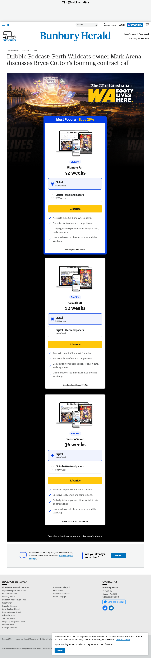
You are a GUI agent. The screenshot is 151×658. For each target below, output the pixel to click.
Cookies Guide (123, 639)
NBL (36, 50)
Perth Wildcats (13, 50)
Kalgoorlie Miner (8, 615)
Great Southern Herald (10, 609)
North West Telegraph (61, 587)
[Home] (8, 25)
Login (122, 25)
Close (60, 650)
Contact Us (7, 639)
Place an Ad (144, 34)
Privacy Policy (49, 648)
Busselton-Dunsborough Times (14, 600)
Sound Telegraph (59, 597)
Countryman (7, 603)
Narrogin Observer (9, 628)
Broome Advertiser (9, 593)
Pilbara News (58, 590)
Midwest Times (8, 625)
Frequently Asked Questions (26, 639)
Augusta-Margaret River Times (14, 590)
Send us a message (114, 601)
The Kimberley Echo (10, 618)
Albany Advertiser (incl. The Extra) (15, 587)
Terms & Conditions (92, 536)
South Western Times (61, 593)
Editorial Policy (46, 639)
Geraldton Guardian (9, 606)
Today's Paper (130, 34)
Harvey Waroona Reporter (12, 612)
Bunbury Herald (8, 597)
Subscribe (135, 25)
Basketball (26, 50)
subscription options (68, 536)
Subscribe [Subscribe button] (75, 344)
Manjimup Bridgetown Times (13, 621)
